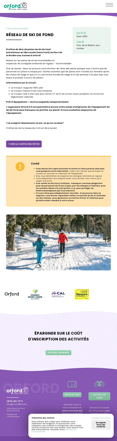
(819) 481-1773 (15, 401)
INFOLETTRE (72, 394)
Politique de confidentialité (13, 415)
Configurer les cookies (100, 418)
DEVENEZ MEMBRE (58, 355)
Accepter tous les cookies (101, 424)
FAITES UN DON (99, 396)
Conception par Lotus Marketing (58, 439)
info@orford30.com (17, 404)
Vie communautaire (17, 28)
